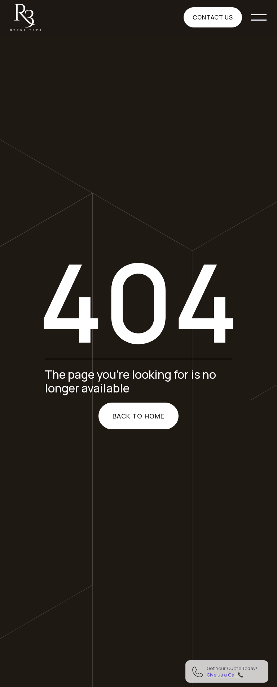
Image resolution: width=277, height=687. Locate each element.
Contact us (213, 17)
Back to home (138, 416)
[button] (259, 17)
